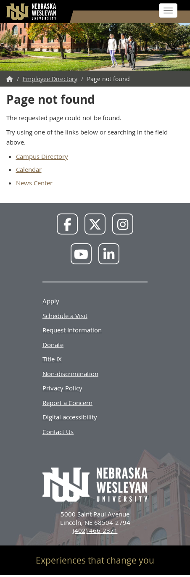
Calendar (29, 169)
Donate (52, 344)
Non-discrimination (70, 373)
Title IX (52, 359)
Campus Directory (42, 156)
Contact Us (58, 431)
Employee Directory (50, 79)
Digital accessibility (69, 417)
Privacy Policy (62, 388)
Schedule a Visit (64, 315)
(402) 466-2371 (95, 530)
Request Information (72, 330)
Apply (50, 301)
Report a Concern (67, 402)
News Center (34, 183)
